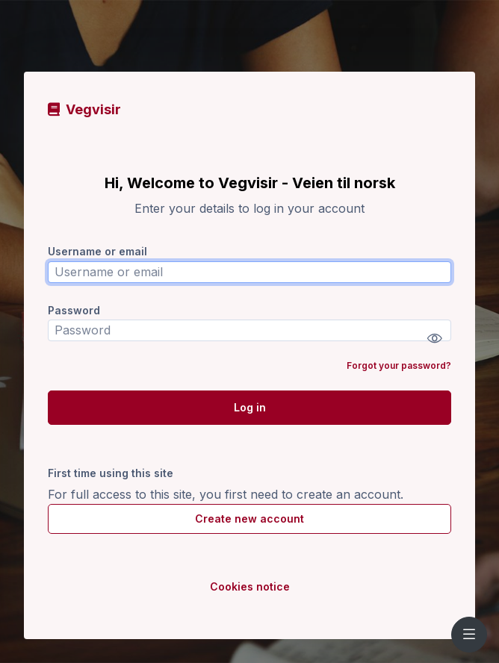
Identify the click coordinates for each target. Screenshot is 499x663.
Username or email (97, 251)
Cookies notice (250, 586)
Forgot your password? (399, 365)
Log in (250, 407)
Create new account (249, 518)
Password (74, 310)
